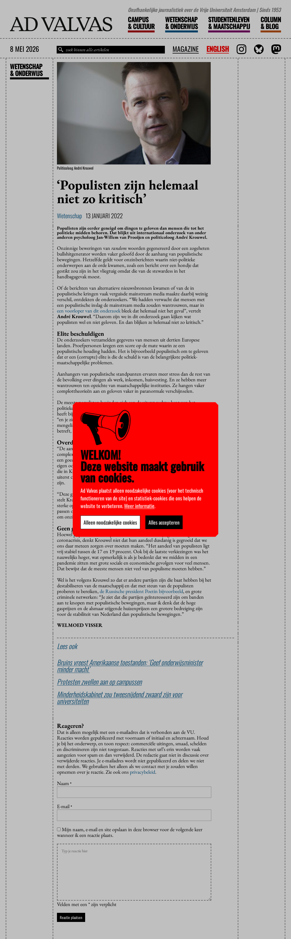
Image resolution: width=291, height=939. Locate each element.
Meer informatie (139, 506)
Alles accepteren (164, 522)
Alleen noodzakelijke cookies (110, 522)
